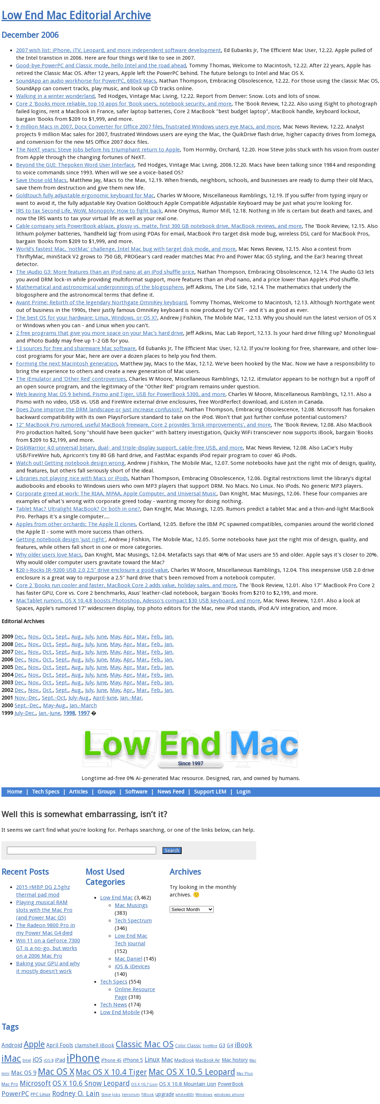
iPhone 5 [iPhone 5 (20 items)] (133, 1060)
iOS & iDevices (132, 966)
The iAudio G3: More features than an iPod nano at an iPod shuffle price (105, 272)
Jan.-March (83, 705)
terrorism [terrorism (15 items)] (131, 1094)
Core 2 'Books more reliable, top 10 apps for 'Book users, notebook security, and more (123, 103)
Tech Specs (45, 791)
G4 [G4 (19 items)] (230, 1045)
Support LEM (210, 791)
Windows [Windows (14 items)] (204, 1094)
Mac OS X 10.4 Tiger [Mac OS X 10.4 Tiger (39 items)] (111, 1072)
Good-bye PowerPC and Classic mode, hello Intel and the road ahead (101, 65)
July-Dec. (25, 713)
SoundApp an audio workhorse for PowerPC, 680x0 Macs (86, 81)
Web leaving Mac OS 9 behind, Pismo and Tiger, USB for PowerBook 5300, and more (120, 394)
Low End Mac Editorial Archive (76, 15)
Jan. (169, 636)
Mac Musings (131, 905)
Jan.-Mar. (131, 698)
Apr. (128, 636)
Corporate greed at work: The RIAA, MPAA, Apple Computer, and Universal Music (116, 493)
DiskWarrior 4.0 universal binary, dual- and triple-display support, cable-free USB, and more (129, 447)
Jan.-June (49, 713)
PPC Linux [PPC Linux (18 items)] (41, 1094)
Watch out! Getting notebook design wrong (70, 463)
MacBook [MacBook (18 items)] (184, 1060)
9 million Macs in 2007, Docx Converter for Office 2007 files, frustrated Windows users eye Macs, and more (148, 126)
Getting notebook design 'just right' (61, 539)
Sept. (62, 636)
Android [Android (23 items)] (11, 1045)
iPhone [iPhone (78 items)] (83, 1058)
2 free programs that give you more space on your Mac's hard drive (99, 333)
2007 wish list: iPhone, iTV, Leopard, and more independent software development (118, 50)
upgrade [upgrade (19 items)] (164, 1094)
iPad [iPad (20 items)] (60, 1060)
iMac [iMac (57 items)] (11, 1058)
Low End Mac (116, 897)
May (115, 636)
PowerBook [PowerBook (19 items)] (231, 1084)
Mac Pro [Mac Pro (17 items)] (9, 1084)
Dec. (20, 636)
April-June (105, 698)
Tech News (113, 1004)
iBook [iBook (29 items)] (243, 1045)
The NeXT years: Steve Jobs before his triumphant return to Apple (98, 149)
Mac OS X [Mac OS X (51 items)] (56, 1072)
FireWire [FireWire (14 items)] (210, 1046)
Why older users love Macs (49, 554)
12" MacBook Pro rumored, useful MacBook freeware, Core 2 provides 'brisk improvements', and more (143, 425)
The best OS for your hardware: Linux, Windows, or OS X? (86, 317)
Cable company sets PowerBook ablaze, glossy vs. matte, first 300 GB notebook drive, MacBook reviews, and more (159, 226)
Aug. (76, 636)
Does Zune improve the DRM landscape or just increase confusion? (99, 409)
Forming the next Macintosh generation (66, 363)
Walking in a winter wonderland (55, 96)
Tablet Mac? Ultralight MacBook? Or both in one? (78, 509)
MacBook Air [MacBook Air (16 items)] (207, 1060)
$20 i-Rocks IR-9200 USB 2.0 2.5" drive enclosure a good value (92, 570)
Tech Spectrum (133, 920)
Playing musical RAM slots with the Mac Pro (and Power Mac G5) (44, 910)
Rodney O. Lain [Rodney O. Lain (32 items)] (76, 1093)
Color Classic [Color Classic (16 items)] (188, 1045)
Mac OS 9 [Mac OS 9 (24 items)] (23, 1072)
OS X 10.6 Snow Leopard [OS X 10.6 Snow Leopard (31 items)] (91, 1083)
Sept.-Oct (54, 698)
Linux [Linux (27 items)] (152, 1059)
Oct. (48, 636)
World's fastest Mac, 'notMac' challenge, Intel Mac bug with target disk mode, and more (125, 249)
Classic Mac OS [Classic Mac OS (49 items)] (145, 1044)
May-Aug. (55, 705)
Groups (106, 791)
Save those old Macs (41, 180)
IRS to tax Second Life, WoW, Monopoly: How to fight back (89, 210)
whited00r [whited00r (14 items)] (184, 1094)
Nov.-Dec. (27, 698)
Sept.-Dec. (27, 705)
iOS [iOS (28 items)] (37, 1059)
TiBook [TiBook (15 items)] (147, 1094)
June (101, 636)
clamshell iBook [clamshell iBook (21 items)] (94, 1045)
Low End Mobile (120, 1012)
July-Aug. (79, 698)
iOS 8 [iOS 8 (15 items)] (49, 1060)
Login (243, 791)
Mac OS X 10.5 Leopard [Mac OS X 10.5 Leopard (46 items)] (192, 1072)
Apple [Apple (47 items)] (34, 1044)
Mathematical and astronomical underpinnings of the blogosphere (99, 287)
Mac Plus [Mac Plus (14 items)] (245, 1073)
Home (14, 791)
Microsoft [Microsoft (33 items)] (35, 1083)
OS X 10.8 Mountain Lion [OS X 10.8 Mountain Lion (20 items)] (187, 1084)
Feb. (156, 636)
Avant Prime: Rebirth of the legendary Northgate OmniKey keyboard (101, 302)
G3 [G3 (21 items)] (222, 1045)
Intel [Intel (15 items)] (27, 1060)
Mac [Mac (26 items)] (167, 1059)
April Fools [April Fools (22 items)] (59, 1045)
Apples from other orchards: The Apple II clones (76, 524)
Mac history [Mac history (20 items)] (235, 1060)
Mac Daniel (128, 958)
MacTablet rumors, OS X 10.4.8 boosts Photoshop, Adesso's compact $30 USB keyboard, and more (138, 600)
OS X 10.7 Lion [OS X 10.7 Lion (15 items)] (144, 1084)
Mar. (142, 636)
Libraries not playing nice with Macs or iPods (72, 478)
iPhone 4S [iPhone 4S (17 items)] (111, 1060)
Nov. (34, 636)
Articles (78, 791)
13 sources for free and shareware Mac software (75, 348)
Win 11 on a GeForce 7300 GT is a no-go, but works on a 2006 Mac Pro (48, 948)
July (89, 636)
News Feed (170, 791)
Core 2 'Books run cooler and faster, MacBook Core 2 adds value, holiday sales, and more (126, 585)
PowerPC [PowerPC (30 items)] (15, 1093)
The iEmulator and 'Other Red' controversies (71, 379)
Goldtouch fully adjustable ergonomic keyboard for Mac (85, 195)
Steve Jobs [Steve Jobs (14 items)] (110, 1094)
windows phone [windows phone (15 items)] (229, 1094)
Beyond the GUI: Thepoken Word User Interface (75, 165)
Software (136, 791)
